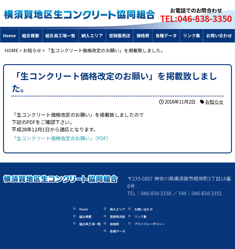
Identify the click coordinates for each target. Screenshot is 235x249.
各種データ (166, 35)
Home (9, 35)
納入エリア (92, 35)
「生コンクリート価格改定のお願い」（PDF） (61, 138)
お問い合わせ (219, 35)
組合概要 (30, 35)
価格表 (142, 35)
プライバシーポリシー (149, 224)
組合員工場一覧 (60, 35)
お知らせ (214, 101)
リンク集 (191, 35)
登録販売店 (119, 35)
